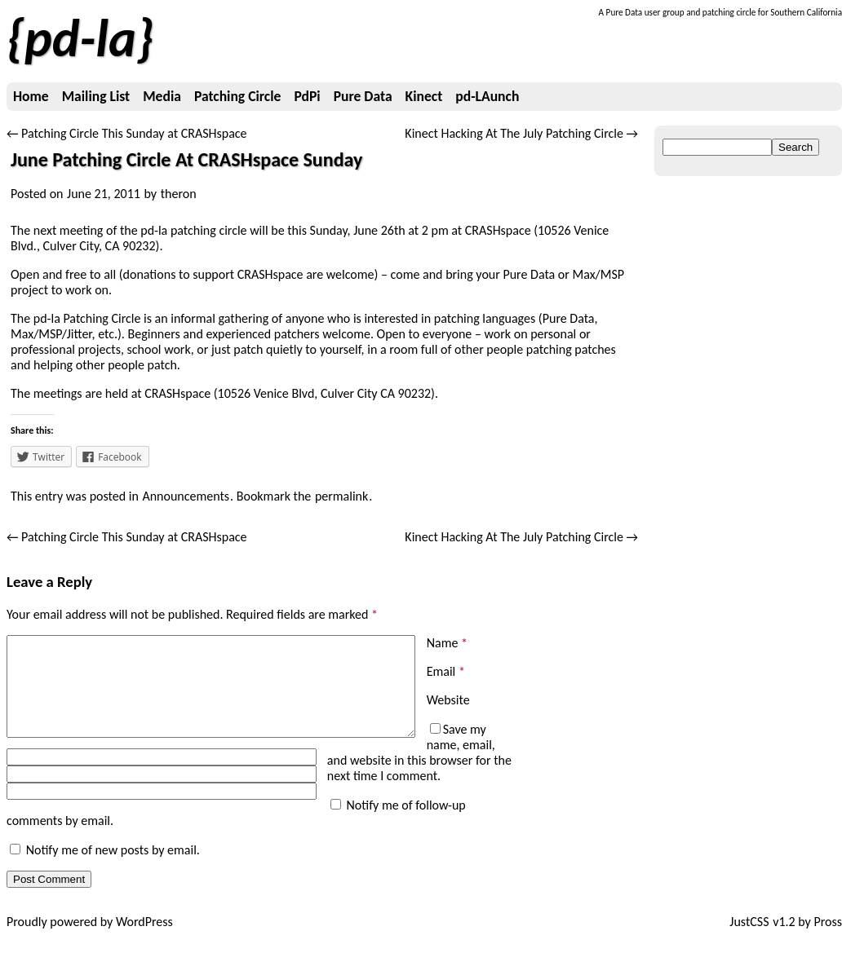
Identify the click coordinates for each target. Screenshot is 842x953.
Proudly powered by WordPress (90, 937)
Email (446, 671)
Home (31, 96)
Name (447, 643)
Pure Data (363, 96)
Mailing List (96, 96)
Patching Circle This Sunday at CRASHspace (127, 133)
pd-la (80, 38)
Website (448, 700)
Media (162, 96)
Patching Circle (237, 96)
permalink (341, 496)
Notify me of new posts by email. (113, 865)
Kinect (424, 96)
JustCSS (749, 937)
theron (179, 193)
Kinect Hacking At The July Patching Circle (521, 133)
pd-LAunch (487, 96)
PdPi (307, 96)
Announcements (185, 496)
